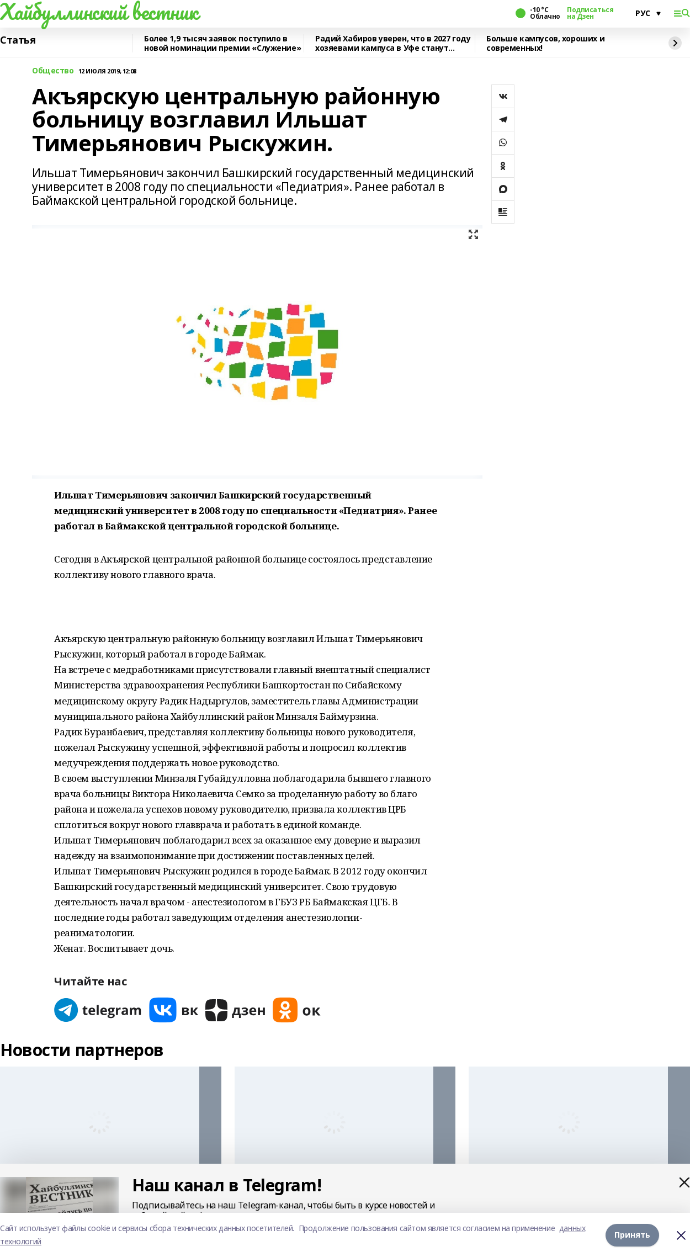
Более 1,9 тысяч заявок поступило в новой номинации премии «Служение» (222, 43)
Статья (17, 40)
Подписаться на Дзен (590, 13)
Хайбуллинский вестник (99, 11)
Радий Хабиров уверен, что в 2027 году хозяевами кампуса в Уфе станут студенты (392, 43)
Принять (632, 1234)
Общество (53, 71)
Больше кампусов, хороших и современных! (545, 43)
